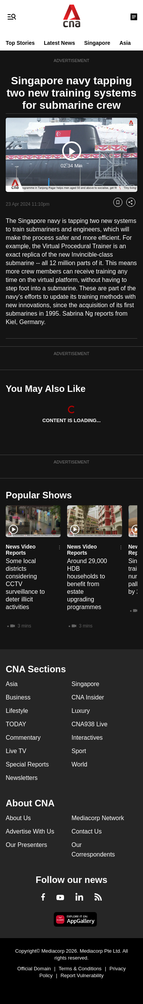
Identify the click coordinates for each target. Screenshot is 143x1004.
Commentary (23, 737)
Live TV (16, 751)
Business (18, 697)
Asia (125, 43)
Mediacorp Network (98, 818)
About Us (18, 818)
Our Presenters (26, 845)
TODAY (16, 724)
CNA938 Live (90, 724)
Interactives (87, 737)
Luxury (81, 711)
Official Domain (34, 968)
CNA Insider (88, 697)
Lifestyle (17, 711)
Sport (79, 751)
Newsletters (22, 778)
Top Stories (20, 43)
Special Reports (27, 764)
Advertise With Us (30, 831)
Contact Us (87, 831)
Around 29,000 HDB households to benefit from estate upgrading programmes (87, 584)
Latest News (59, 43)
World (80, 764)
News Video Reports (20, 550)
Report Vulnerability (82, 975)
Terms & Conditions (80, 968)
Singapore (97, 43)
